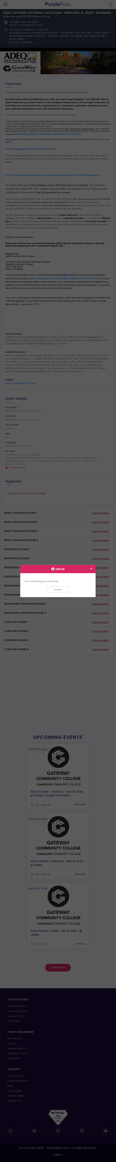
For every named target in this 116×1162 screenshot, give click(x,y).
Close (58, 589)
